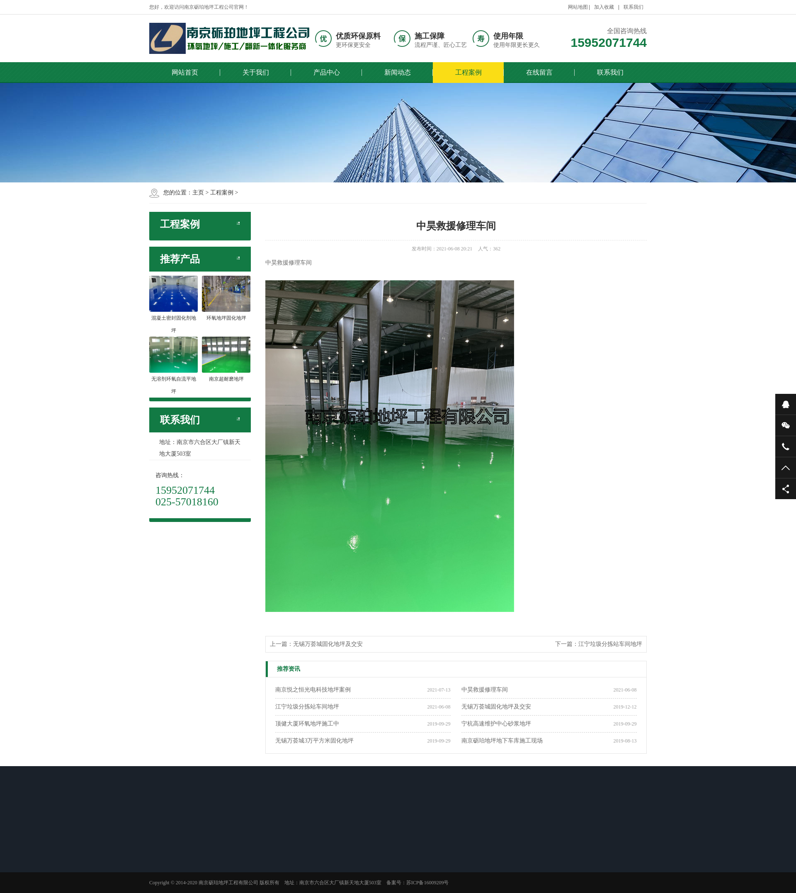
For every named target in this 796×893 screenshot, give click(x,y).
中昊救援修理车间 (484, 690)
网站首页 (185, 72)
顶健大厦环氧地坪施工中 (307, 724)
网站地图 (578, 7)
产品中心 (326, 72)
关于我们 (256, 72)
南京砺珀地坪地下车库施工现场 (502, 741)
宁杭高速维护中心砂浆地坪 (496, 724)
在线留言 (539, 72)
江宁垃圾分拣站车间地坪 (610, 644)
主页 (198, 192)
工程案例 (468, 72)
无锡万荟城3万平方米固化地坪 (314, 741)
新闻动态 (397, 72)
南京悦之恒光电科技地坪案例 (313, 690)
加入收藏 (604, 7)
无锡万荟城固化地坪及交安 (328, 644)
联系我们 (633, 7)
